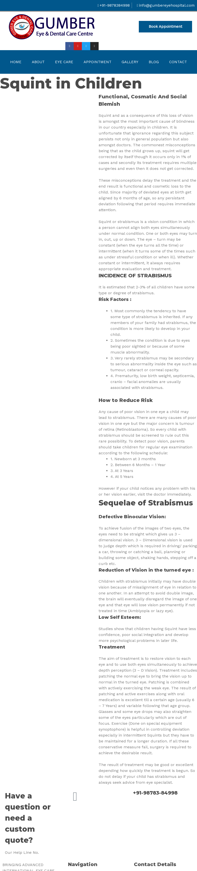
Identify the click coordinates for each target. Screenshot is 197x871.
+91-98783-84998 (156, 793)
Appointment (97, 62)
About (38, 62)
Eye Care (64, 62)
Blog (154, 62)
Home (15, 62)
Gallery (130, 62)
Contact (178, 62)
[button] (165, 27)
